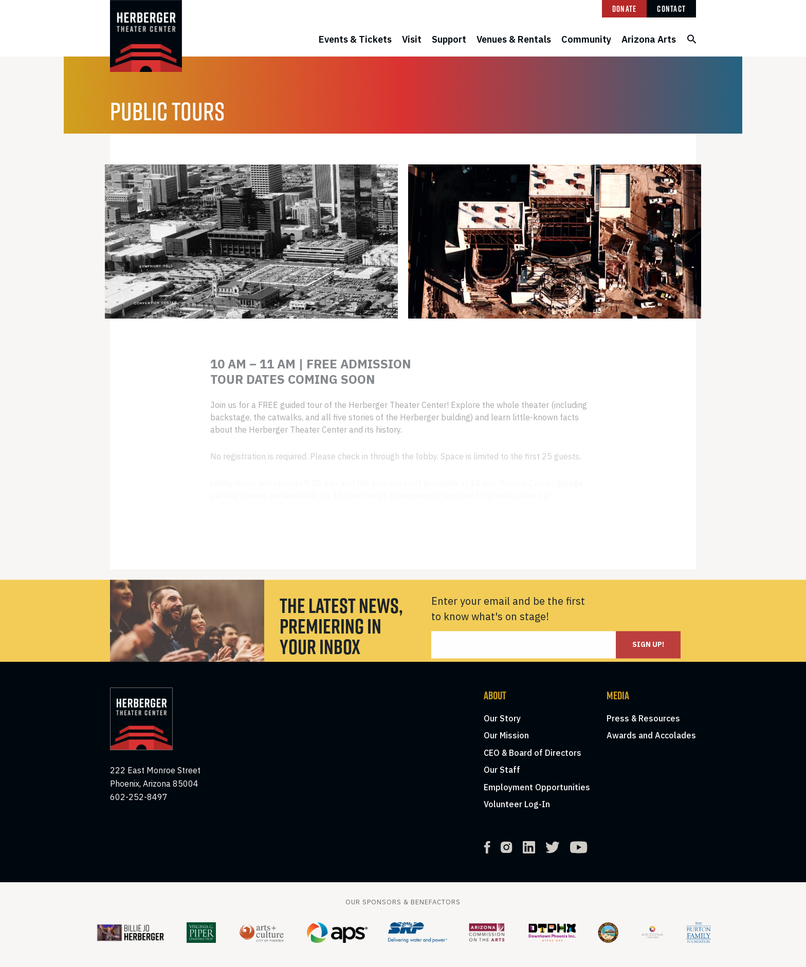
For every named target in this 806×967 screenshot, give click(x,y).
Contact (671, 8)
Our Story (502, 718)
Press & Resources (643, 718)
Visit (412, 39)
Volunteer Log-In (517, 804)
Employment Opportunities (537, 787)
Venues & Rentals (514, 39)
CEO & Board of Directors (532, 753)
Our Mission (506, 735)
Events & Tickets (355, 39)
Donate (624, 8)
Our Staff (502, 770)
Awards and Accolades (651, 735)
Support (449, 39)
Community (586, 39)
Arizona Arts (648, 39)
